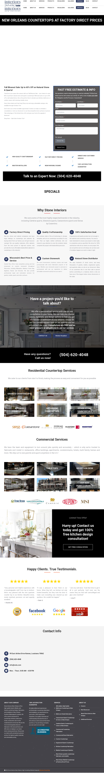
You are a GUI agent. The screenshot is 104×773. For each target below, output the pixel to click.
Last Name (80, 102)
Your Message (59, 125)
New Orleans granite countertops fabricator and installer (65, 755)
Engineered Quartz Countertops (65, 743)
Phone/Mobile (59, 117)
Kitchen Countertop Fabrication (64, 746)
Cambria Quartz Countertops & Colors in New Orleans (64, 725)
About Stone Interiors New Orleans (88, 715)
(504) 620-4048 (84, 1)
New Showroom (85, 710)
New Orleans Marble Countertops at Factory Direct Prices (65, 761)
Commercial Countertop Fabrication (63, 730)
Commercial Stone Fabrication (64, 735)
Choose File (60, 141)
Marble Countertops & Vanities (64, 750)
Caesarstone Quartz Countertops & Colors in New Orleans (65, 719)
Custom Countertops (62, 739)
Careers (83, 706)
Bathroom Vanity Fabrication (64, 714)
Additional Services (86, 719)
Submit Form (61, 147)
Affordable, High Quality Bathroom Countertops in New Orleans (64, 708)
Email (56, 108)
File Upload (58, 137)
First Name (58, 102)
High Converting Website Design (30, 770)
